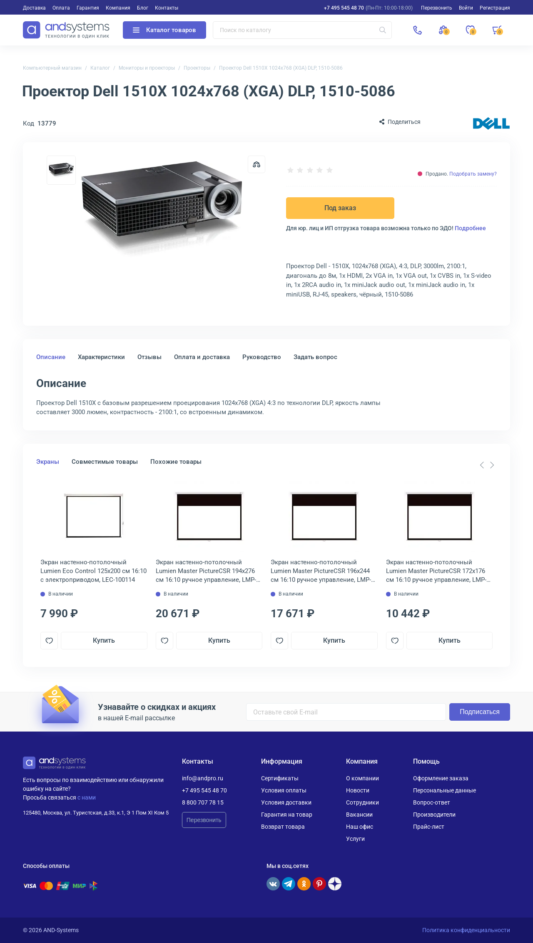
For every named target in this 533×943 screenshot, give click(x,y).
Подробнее (470, 228)
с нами (86, 797)
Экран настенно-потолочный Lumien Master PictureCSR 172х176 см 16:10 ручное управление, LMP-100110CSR (436, 571)
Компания (118, 8)
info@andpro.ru (202, 778)
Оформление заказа (440, 778)
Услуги (355, 838)
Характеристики (101, 357)
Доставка (34, 8)
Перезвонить (204, 820)
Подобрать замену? (473, 174)
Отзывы (149, 357)
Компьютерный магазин (52, 68)
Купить (104, 640)
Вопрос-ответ (431, 802)
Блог (142, 8)
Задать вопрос (315, 357)
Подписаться (480, 711)
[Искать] (383, 30)
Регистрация (495, 8)
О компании (362, 778)
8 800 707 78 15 (203, 802)
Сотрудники (362, 802)
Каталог (100, 68)
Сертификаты (280, 778)
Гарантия (88, 8)
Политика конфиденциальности (466, 930)
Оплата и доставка (202, 357)
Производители (434, 814)
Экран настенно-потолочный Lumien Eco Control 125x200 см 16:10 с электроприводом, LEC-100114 (93, 570)
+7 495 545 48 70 (344, 8)
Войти (466, 8)
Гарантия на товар (286, 814)
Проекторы (197, 68)
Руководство (261, 357)
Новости (357, 790)
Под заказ (340, 208)
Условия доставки (286, 802)
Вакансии (359, 814)
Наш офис (359, 826)
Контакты (166, 8)
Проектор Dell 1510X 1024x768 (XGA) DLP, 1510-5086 (281, 68)
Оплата (61, 8)
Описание (50, 357)
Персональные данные (444, 790)
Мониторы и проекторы (147, 68)
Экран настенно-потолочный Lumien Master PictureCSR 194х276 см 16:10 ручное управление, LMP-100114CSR (206, 571)
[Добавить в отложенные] (49, 640)
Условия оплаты (283, 790)
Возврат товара (283, 826)
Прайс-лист (428, 826)
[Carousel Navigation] (487, 465)
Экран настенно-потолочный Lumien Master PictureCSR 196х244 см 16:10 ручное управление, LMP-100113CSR (321, 571)
